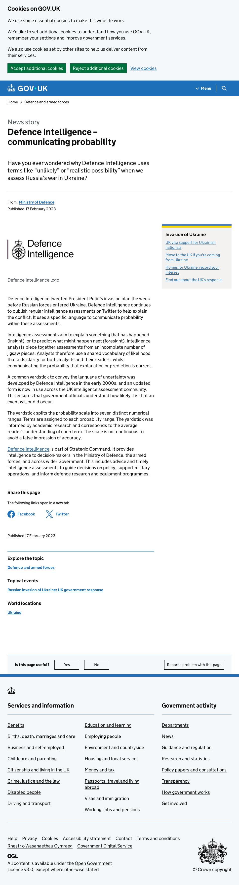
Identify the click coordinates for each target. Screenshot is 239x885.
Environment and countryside (114, 747)
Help (12, 838)
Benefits (15, 725)
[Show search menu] (224, 88)
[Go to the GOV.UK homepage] (27, 88)
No (101, 664)
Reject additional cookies (98, 68)
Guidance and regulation (186, 747)
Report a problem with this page (194, 664)
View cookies (143, 68)
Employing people (103, 736)
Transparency (176, 781)
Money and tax (100, 770)
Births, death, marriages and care (41, 736)
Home (12, 102)
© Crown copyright (212, 869)
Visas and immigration (107, 798)
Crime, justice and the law (33, 781)
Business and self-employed (35, 747)
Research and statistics (186, 758)
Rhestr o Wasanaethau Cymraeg (40, 846)
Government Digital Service (104, 846)
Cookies (50, 838)
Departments (175, 725)
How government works (186, 792)
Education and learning (108, 725)
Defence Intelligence (28, 449)
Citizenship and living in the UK (38, 770)
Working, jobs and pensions (112, 809)
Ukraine (14, 612)
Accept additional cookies (36, 68)
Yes (72, 664)
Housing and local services (112, 758)
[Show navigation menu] (203, 88)
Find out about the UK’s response (193, 279)
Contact (124, 838)
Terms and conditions (158, 838)
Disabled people (24, 792)
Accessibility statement (87, 838)
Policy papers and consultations (194, 770)
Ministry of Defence (36, 202)
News (168, 736)
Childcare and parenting (32, 758)
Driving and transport (29, 803)
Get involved (174, 803)
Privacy (29, 838)
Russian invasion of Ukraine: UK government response (55, 590)
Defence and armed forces (46, 102)
